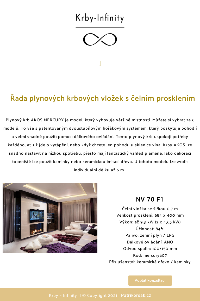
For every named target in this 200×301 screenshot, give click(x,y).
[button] (100, 63)
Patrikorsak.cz (136, 295)
